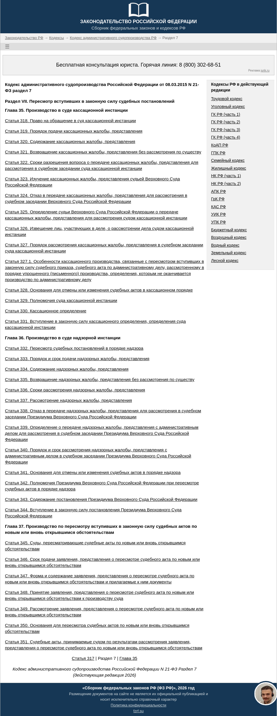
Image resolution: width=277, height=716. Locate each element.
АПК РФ (218, 191)
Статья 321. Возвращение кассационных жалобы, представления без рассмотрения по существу (103, 151)
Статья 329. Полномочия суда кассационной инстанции (61, 300)
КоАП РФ (219, 145)
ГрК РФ (218, 199)
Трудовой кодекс (226, 98)
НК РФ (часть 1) (226, 175)
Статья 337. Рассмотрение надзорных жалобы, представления (68, 400)
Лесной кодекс (224, 260)
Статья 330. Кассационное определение (45, 310)
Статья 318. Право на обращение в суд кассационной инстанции (70, 120)
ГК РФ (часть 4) (225, 137)
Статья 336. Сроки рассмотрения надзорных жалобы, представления (75, 389)
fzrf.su (138, 711)
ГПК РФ (218, 153)
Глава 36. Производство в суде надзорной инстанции (62, 337)
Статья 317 (83, 658)
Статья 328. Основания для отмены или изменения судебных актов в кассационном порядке (99, 290)
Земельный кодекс (228, 252)
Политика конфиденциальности (138, 705)
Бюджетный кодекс (229, 230)
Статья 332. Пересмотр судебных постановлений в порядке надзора (74, 348)
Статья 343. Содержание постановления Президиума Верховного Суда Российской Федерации (101, 499)
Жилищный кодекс (228, 168)
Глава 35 (128, 658)
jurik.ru (265, 70)
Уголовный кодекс (228, 106)
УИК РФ (218, 214)
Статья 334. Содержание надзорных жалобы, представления (66, 369)
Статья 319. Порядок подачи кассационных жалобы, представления (73, 131)
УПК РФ (218, 222)
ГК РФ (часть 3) (225, 129)
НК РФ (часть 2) (226, 183)
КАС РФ (218, 206)
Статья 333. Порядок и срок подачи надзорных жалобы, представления (77, 358)
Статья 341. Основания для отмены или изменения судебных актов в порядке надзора (93, 472)
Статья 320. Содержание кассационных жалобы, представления (70, 141)
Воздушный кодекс (229, 237)
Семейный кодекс (228, 160)
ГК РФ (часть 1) (225, 114)
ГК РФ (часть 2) (225, 122)
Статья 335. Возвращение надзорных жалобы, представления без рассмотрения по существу (99, 379)
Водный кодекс (225, 245)
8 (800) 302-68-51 (200, 65)
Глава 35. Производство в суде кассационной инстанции (66, 110)
